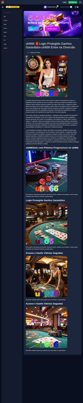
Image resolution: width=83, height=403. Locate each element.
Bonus (5, 28)
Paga (5, 24)
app (5, 16)
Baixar (5, 32)
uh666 (29, 52)
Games (5, 20)
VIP (5, 40)
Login (64, 2)
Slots (5, 36)
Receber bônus (52, 28)
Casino (5, 48)
